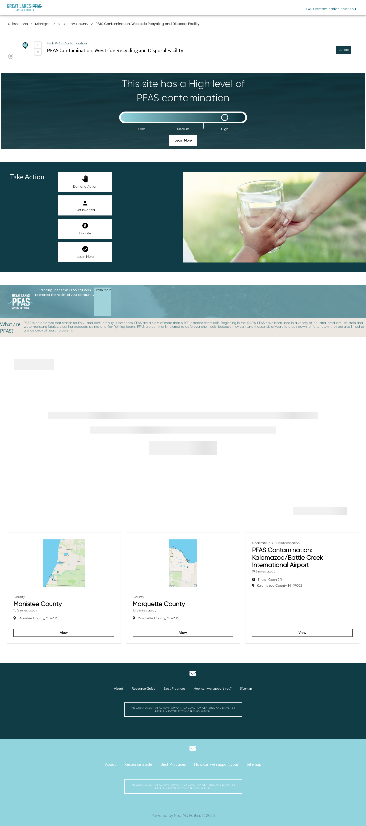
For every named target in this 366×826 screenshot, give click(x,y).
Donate (85, 228)
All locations (18, 24)
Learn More (183, 140)
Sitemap (246, 688)
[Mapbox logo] (10, 56)
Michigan (42, 24)
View (63, 632)
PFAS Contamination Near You (330, 9)
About (118, 688)
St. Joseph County (73, 24)
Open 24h (270, 579)
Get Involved (85, 205)
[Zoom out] (37, 51)
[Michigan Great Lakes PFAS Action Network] (25, 7)
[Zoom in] (37, 45)
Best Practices (174, 688)
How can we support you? (213, 688)
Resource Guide (144, 688)
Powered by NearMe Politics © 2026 (183, 815)
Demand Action (85, 181)
